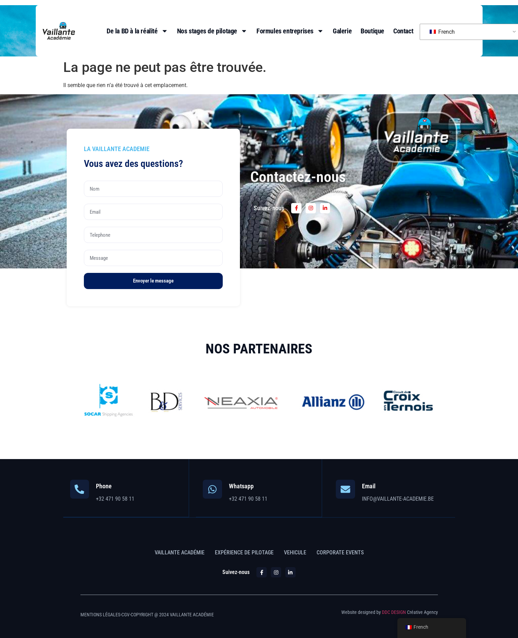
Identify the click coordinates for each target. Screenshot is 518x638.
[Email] (345, 489)
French (442, 32)
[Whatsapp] (212, 489)
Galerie (342, 31)
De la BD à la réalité (137, 31)
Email (368, 486)
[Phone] (79, 489)
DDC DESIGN (394, 612)
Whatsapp (241, 486)
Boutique (372, 31)
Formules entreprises (290, 31)
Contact (403, 31)
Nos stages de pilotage (212, 31)
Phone (104, 486)
